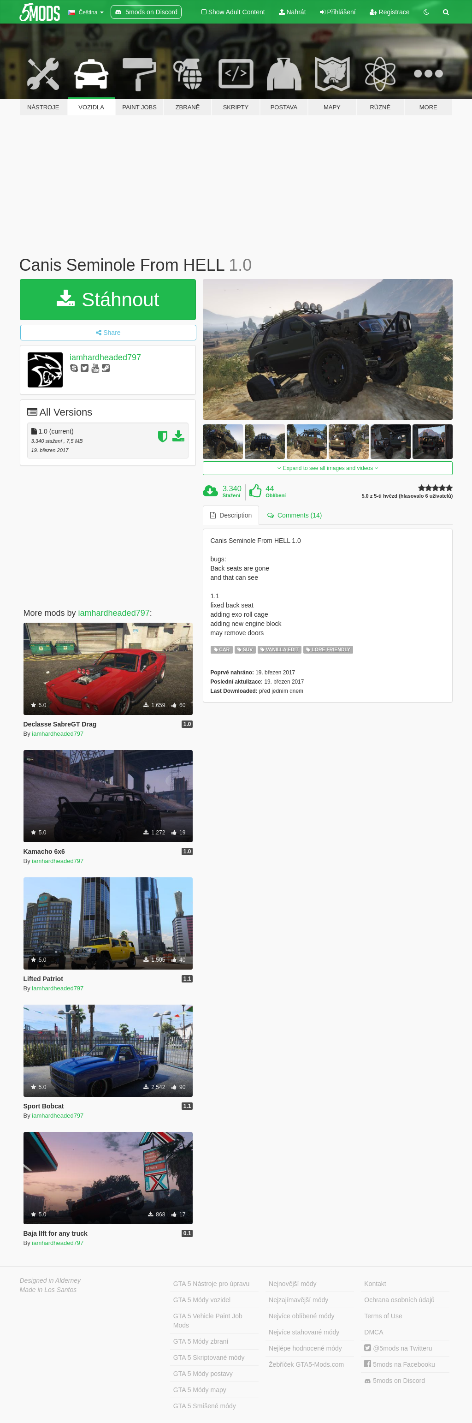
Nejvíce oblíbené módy (301, 1316)
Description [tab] (231, 515)
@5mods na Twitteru (398, 1348)
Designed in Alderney (50, 1280)
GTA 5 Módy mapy (199, 1389)
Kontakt (375, 1283)
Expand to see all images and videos (327, 468)
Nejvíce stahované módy (304, 1332)
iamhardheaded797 (105, 357)
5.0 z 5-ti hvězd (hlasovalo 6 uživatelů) (407, 496)
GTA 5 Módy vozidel (201, 1300)
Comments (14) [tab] (294, 515)
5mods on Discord (394, 1381)
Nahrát (292, 12)
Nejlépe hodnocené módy (305, 1348)
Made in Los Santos (48, 1289)
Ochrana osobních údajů (399, 1300)
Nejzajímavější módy (298, 1300)
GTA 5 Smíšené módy (204, 1406)
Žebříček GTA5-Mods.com (306, 1364)
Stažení (232, 495)
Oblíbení (276, 495)
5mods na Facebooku (399, 1364)
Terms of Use (383, 1316)
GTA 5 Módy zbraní (201, 1341)
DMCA (373, 1332)
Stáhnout (108, 299)
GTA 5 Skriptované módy (209, 1357)
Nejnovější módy (293, 1283)
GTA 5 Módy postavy (203, 1373)
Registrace (390, 12)
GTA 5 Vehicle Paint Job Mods (207, 1320)
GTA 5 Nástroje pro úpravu (211, 1283)
